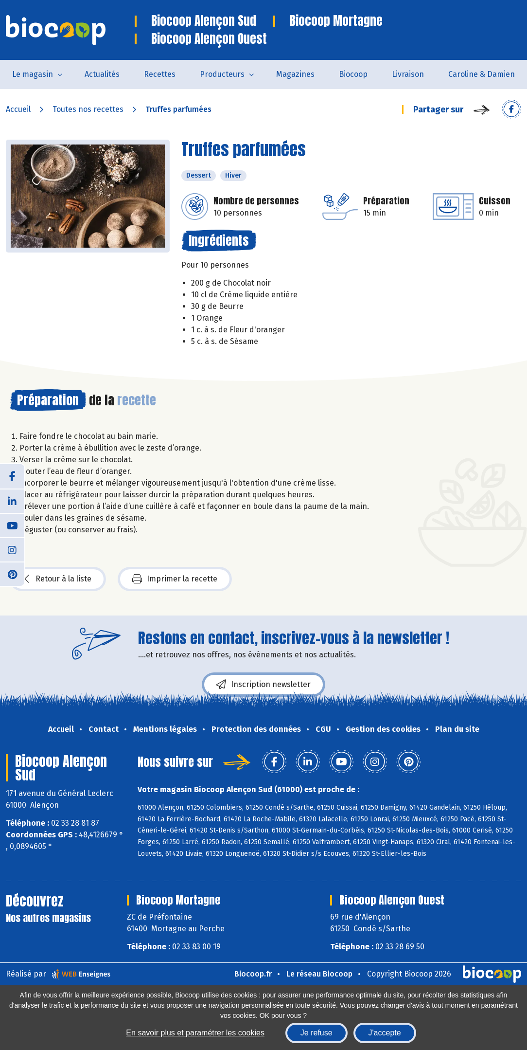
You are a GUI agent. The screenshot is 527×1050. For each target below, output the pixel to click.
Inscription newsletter (263, 684)
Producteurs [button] (222, 74)
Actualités (102, 74)
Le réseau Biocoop (319, 973)
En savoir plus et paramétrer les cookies (195, 1033)
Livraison (408, 74)
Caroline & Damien (481, 74)
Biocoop (353, 74)
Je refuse (316, 1033)
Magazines (295, 74)
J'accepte (385, 1033)
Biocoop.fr (253, 973)
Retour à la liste (57, 579)
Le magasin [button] (32, 74)
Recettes (160, 74)
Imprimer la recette (174, 579)
